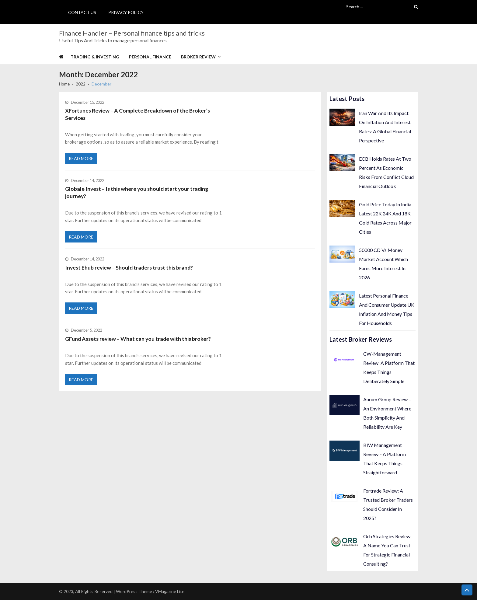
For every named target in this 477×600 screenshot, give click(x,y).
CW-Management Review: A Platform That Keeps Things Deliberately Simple (389, 367)
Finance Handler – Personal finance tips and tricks (132, 33)
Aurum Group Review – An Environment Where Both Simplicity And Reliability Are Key (387, 413)
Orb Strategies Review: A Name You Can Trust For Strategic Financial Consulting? (387, 550)
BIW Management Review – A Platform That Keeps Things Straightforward (384, 458)
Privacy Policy (126, 12)
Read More (81, 159)
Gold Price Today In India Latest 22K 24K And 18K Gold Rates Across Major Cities (385, 218)
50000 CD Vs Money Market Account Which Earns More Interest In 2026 (383, 263)
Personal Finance (150, 56)
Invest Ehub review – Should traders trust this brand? (130, 270)
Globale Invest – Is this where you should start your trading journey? (138, 194)
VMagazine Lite (169, 591)
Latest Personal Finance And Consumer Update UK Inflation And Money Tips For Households (386, 309)
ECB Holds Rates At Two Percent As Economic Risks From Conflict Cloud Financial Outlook (386, 172)
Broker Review (198, 56)
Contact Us (82, 12)
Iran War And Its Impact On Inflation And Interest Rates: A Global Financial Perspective (385, 126)
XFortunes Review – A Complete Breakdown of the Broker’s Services (138, 114)
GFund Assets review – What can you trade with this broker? (139, 343)
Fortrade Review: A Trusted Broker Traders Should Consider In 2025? (388, 504)
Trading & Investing (95, 56)
